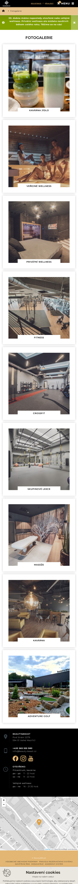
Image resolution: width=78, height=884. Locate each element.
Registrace (36, 3)
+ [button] (4, 800)
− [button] (4, 805)
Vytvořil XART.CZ (39, 868)
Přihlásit (49, 3)
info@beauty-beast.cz (24, 751)
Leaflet (48, 849)
